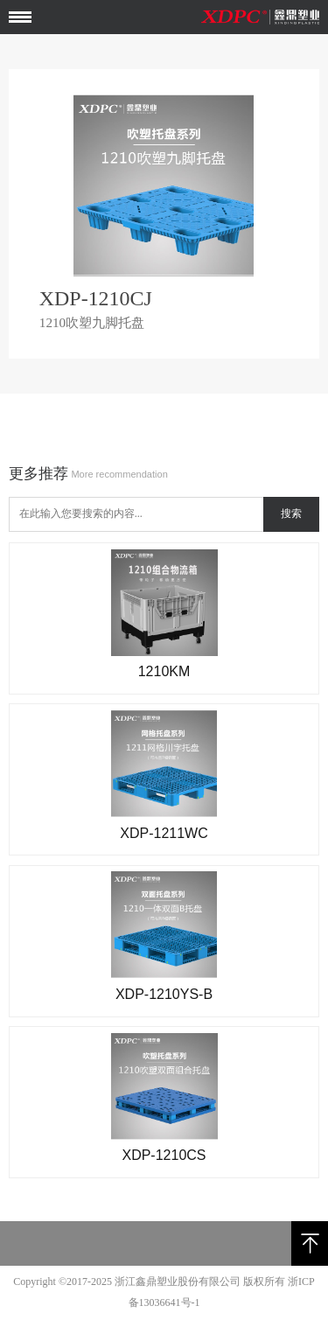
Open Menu (20, 17)
